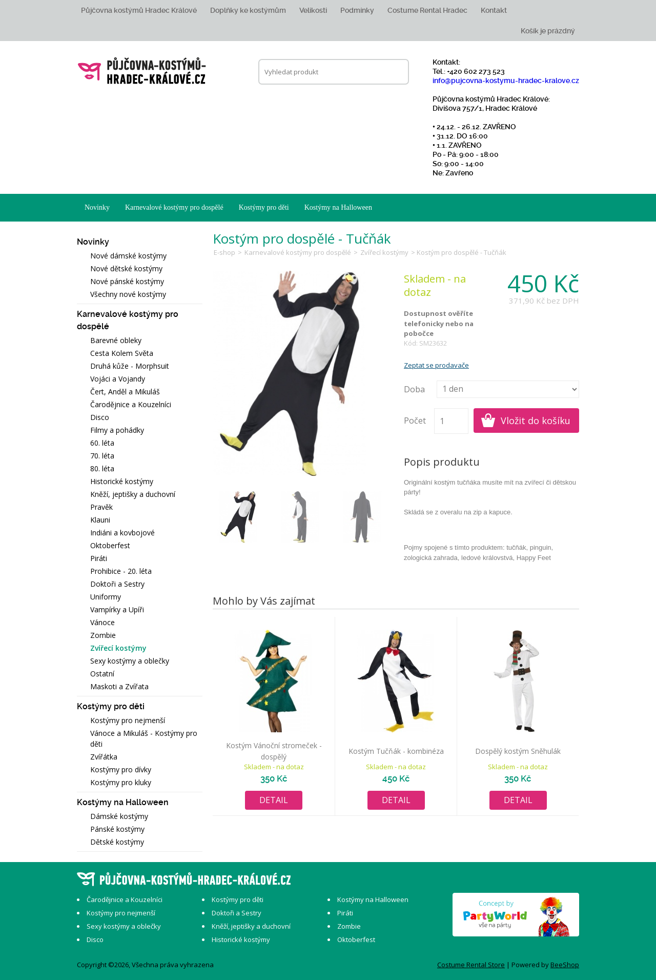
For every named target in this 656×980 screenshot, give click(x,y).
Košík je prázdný (548, 31)
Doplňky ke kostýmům (248, 10)
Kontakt (494, 10)
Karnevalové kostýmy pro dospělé (174, 207)
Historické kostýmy (121, 481)
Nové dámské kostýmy (128, 256)
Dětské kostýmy (117, 842)
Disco (99, 417)
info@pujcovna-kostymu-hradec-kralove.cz (506, 80)
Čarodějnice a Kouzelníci (130, 404)
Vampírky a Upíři (117, 609)
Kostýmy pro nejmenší (127, 720)
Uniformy (105, 597)
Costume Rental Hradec (427, 10)
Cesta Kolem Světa (121, 353)
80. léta (102, 468)
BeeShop (564, 964)
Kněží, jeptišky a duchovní (132, 494)
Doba (414, 389)
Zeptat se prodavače (436, 365)
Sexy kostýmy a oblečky (129, 661)
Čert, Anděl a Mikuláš (125, 391)
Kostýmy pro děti (264, 207)
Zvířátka (103, 757)
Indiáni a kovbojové (122, 532)
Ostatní (102, 673)
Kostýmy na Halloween (338, 207)
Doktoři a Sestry (117, 584)
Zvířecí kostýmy (118, 648)
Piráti (98, 558)
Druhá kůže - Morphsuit (129, 366)
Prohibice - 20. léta (121, 571)
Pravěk (101, 507)
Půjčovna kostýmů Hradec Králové (139, 10)
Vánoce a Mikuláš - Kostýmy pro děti (143, 738)
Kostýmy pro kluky (120, 782)
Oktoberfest (110, 545)
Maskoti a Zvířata (119, 686)
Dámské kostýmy (119, 816)
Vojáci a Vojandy (117, 379)
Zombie (103, 635)
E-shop (224, 252)
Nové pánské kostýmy (127, 281)
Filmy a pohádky (117, 430)
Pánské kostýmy (117, 829)
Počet (415, 420)
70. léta (102, 456)
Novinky (97, 207)
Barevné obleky (115, 340)
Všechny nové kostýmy (128, 294)
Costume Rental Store (471, 964)
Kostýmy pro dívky (120, 769)
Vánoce (102, 622)
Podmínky (357, 10)
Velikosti (313, 10)
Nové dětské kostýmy (126, 268)
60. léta (102, 443)
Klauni (100, 520)
